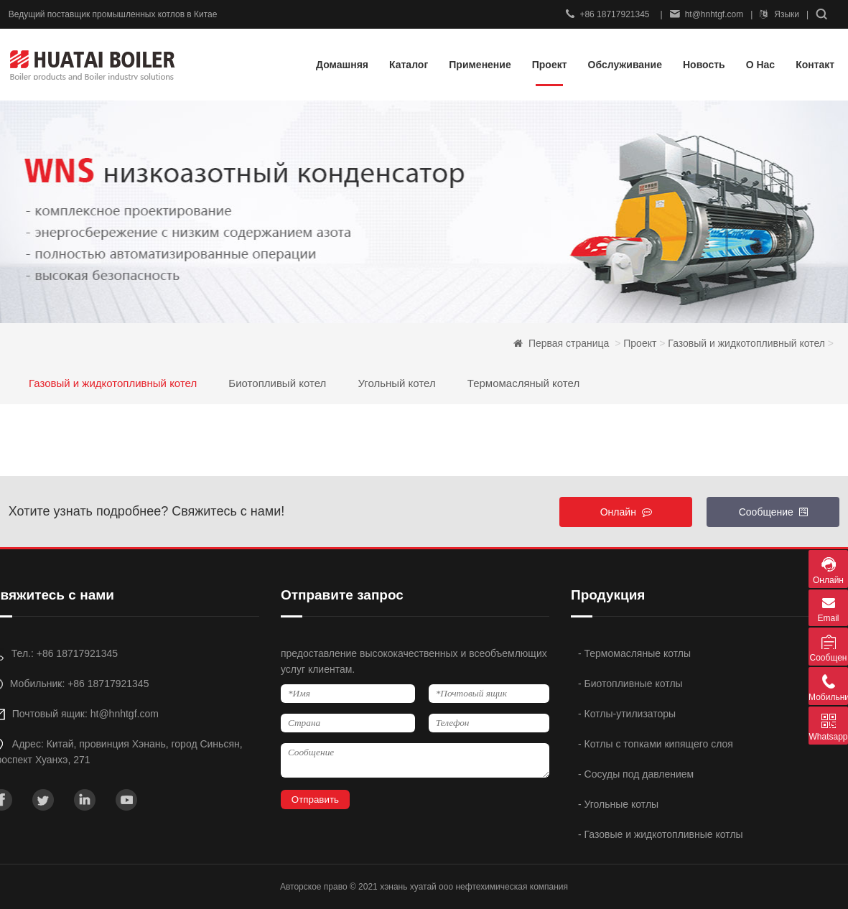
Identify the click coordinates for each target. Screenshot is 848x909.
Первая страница (570, 343)
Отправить (315, 799)
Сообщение (773, 512)
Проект (639, 343)
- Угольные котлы (618, 804)
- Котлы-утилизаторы (627, 713)
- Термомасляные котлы (634, 653)
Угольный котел (396, 383)
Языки (779, 14)
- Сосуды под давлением (636, 774)
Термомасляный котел (523, 383)
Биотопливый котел (277, 383)
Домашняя (342, 64)
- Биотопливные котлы (630, 683)
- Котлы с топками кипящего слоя (655, 744)
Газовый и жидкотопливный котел (746, 343)
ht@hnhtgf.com (707, 14)
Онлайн (626, 512)
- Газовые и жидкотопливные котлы (660, 834)
